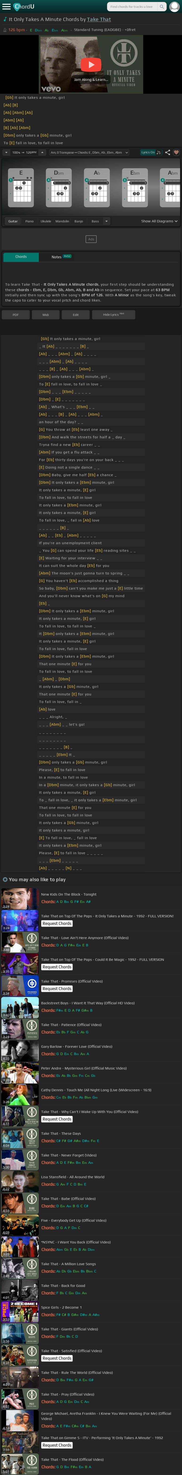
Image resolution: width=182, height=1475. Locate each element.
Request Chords (57, 923)
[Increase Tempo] (42, 152)
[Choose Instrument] (106, 221)
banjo (79, 221)
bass (95, 221)
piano (29, 221)
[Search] (161, 6)
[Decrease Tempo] (6, 152)
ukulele (46, 221)
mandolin (62, 221)
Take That (99, 19)
